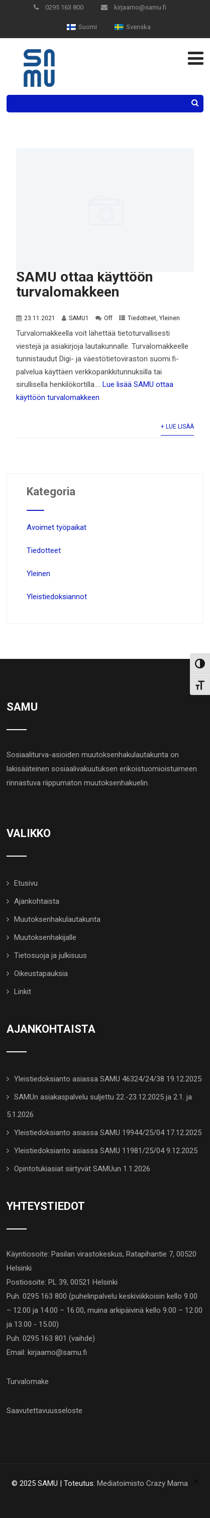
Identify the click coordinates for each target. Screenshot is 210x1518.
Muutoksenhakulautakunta (57, 919)
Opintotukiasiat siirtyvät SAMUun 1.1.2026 (82, 1168)
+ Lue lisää (177, 426)
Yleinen (169, 318)
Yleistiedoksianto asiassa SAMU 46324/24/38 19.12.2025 (107, 1078)
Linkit (22, 991)
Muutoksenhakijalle (45, 937)
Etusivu (26, 883)
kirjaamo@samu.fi (133, 7)
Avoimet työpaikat (56, 527)
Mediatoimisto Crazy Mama (142, 1483)
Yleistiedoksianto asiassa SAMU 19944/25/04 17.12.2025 (107, 1132)
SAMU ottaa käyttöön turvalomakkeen (84, 284)
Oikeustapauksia (41, 973)
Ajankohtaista (36, 901)
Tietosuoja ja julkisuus (50, 955)
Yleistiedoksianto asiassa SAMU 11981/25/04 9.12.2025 (105, 1150)
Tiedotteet (142, 318)
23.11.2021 (39, 318)
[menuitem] (82, 27)
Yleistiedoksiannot (57, 596)
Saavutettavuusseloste (44, 1410)
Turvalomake (28, 1381)
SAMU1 (79, 318)
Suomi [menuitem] (87, 27)
